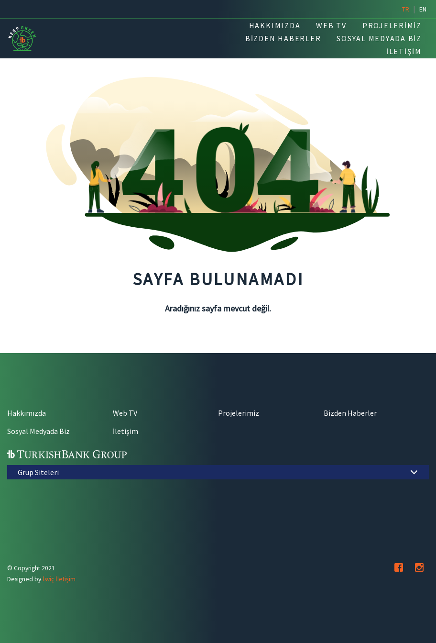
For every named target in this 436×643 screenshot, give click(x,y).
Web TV (125, 413)
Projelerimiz (238, 413)
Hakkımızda (26, 413)
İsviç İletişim (59, 579)
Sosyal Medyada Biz (38, 431)
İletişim (125, 431)
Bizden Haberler (350, 413)
